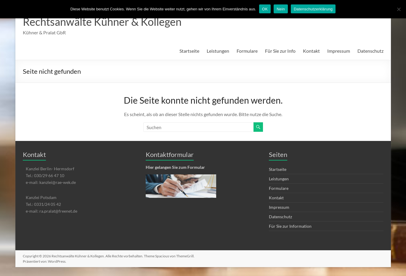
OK (265, 9)
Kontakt (311, 51)
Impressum (338, 51)
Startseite (189, 51)
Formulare (247, 51)
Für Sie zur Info (280, 51)
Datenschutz (370, 51)
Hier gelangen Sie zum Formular (175, 167)
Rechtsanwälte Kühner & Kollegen (102, 21)
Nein (281, 9)
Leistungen (218, 51)
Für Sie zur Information (290, 226)
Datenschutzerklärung (313, 9)
